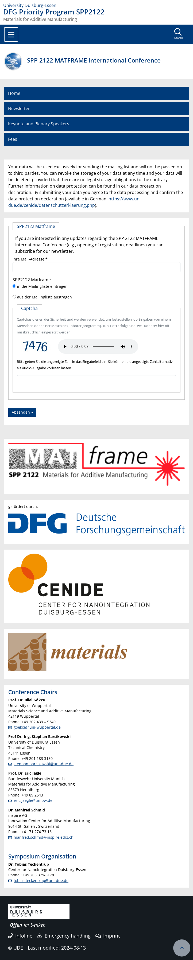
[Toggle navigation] (11, 34)
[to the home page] (96, 5)
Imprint (107, 935)
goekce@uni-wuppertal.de (37, 727)
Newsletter (19, 108)
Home (14, 93)
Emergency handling (64, 935)
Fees (12, 139)
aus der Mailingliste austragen (44, 297)
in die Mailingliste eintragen (42, 286)
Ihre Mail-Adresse (30, 259)
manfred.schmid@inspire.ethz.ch (44, 837)
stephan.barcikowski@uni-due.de (44, 763)
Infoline (20, 935)
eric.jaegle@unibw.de (33, 800)
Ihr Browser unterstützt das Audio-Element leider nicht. (98, 346)
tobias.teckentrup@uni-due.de (41, 880)
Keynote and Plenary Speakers (38, 124)
